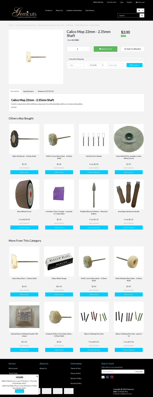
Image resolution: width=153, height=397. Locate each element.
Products (48, 10)
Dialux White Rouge (59, 278)
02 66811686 (98, 2)
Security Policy (76, 383)
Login (121, 2)
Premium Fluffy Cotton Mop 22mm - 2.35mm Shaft (59, 335)
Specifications (28, 91)
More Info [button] (19, 391)
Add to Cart (105, 49)
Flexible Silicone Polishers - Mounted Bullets (93, 212)
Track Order (13, 373)
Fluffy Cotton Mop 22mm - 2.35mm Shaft (59, 157)
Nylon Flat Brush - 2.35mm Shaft (24, 156)
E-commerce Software (120, 394)
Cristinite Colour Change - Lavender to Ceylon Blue (59, 212)
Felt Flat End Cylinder (94, 156)
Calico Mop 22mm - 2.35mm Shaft (87, 25)
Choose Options (94, 172)
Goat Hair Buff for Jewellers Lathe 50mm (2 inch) (128, 157)
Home (11, 25)
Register (129, 2)
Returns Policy (76, 378)
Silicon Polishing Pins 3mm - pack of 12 (129, 335)
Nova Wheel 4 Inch (24, 211)
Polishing (69, 25)
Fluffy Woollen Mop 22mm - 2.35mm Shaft (129, 279)
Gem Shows (89, 10)
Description (15, 91)
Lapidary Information (74, 10)
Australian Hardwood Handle (128, 211)
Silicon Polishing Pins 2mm (94, 334)
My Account (13, 368)
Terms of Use (76, 368)
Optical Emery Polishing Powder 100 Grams (24, 335)
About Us (59, 10)
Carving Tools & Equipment (26, 25)
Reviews (46, 91)
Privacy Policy (76, 373)
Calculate (134, 65)
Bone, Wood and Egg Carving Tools (51, 25)
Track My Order (111, 2)
